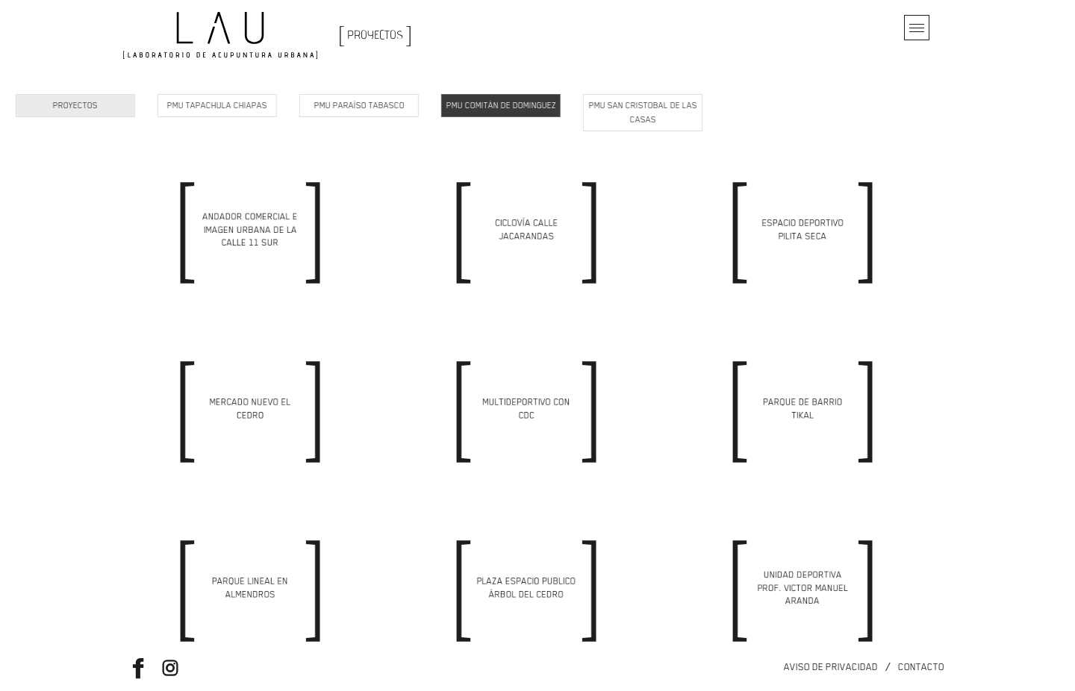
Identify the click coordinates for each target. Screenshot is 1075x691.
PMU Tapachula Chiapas (127, 105)
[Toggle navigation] (916, 27)
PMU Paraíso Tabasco (268, 105)
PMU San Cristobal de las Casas (552, 113)
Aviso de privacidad (831, 666)
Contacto (921, 666)
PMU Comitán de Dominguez (410, 105)
